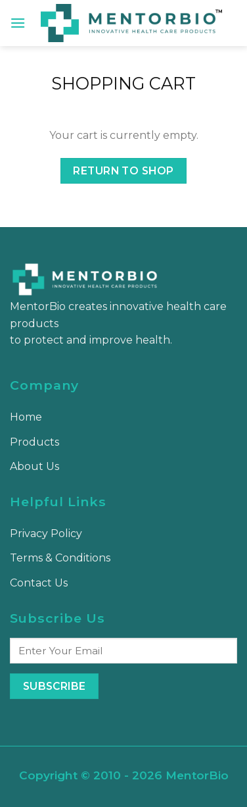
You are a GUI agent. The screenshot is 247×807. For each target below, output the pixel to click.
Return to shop (123, 171)
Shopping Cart (123, 83)
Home (26, 417)
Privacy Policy (46, 533)
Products (34, 442)
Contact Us (39, 583)
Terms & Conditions (60, 558)
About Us (34, 466)
